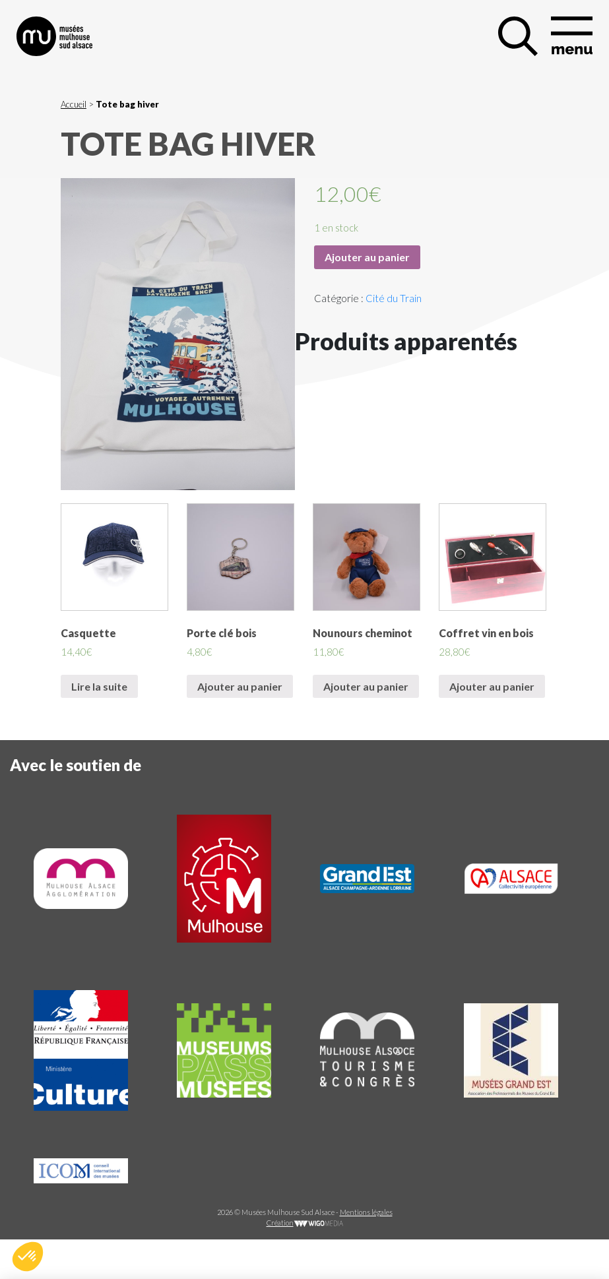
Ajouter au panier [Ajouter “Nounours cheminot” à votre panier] (365, 686)
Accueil (73, 104)
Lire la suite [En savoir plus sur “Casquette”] (99, 686)
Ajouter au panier (367, 257)
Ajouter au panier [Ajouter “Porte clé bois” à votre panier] (239, 686)
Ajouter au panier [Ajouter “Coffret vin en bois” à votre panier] (491, 686)
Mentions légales (366, 1212)
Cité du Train (394, 298)
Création (305, 1222)
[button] (28, 1256)
